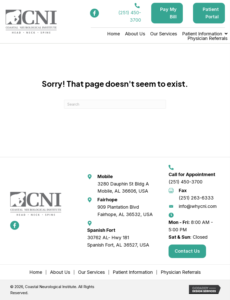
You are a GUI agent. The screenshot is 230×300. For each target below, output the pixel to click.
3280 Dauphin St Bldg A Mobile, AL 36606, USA (123, 187)
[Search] (115, 104)
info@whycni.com (198, 206)
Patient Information (133, 272)
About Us (60, 272)
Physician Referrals (181, 272)
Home (35, 272)
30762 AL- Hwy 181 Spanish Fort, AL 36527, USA (118, 241)
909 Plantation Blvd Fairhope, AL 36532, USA (125, 210)
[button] (94, 13)
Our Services (91, 272)
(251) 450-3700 (185, 181)
